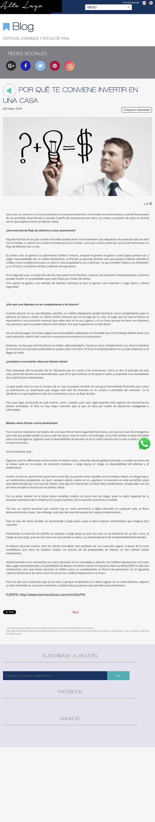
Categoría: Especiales (137, 109)
